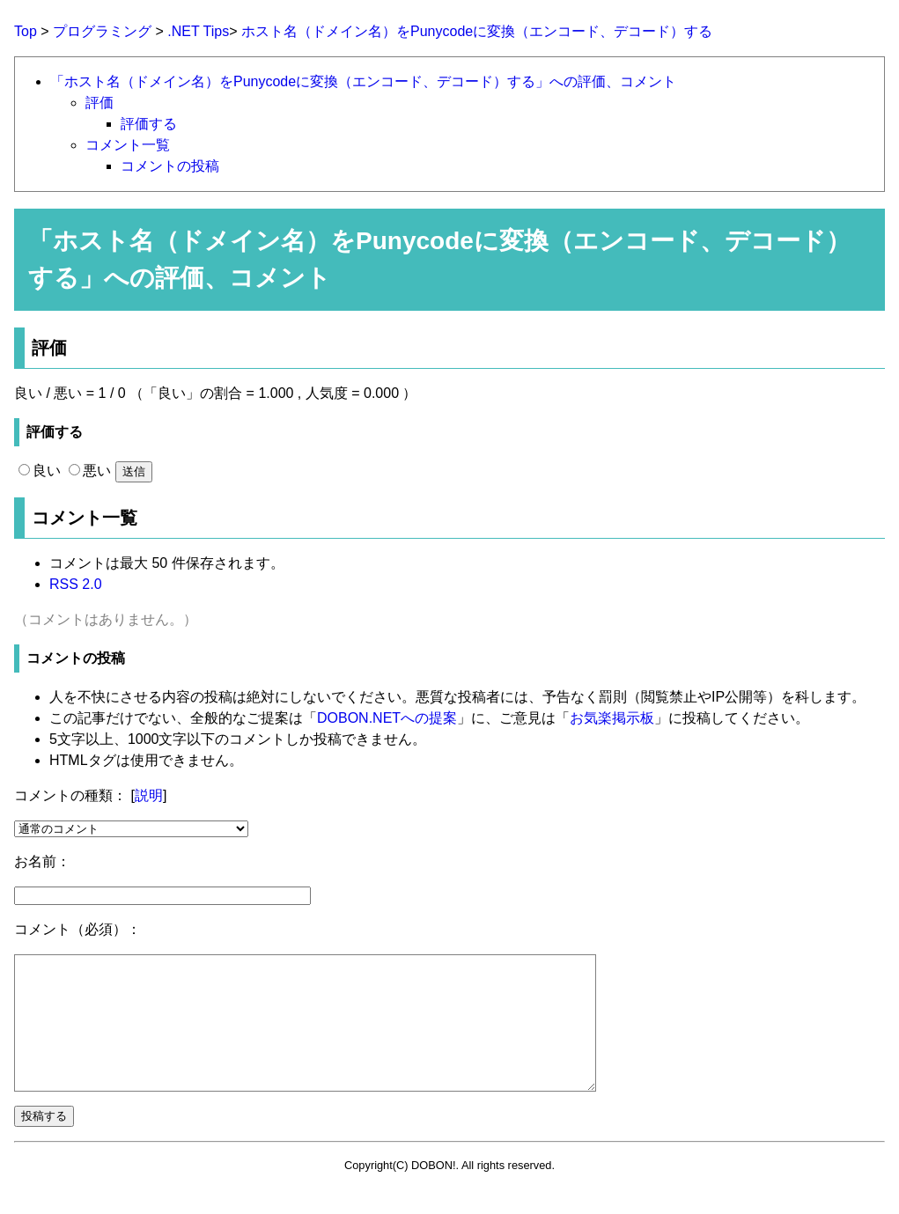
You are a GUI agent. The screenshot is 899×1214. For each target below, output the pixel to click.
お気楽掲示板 (612, 717)
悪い (90, 470)
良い (39, 470)
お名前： (42, 861)
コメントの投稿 (170, 165)
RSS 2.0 (75, 584)
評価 (99, 102)
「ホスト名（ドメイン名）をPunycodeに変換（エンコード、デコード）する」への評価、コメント (363, 81)
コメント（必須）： (77, 929)
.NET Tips (198, 31)
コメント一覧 (127, 144)
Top (25, 31)
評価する (149, 123)
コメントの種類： (70, 795)
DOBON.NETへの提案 (387, 717)
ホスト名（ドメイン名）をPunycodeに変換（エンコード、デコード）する (476, 31)
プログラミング (102, 31)
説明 (149, 795)
